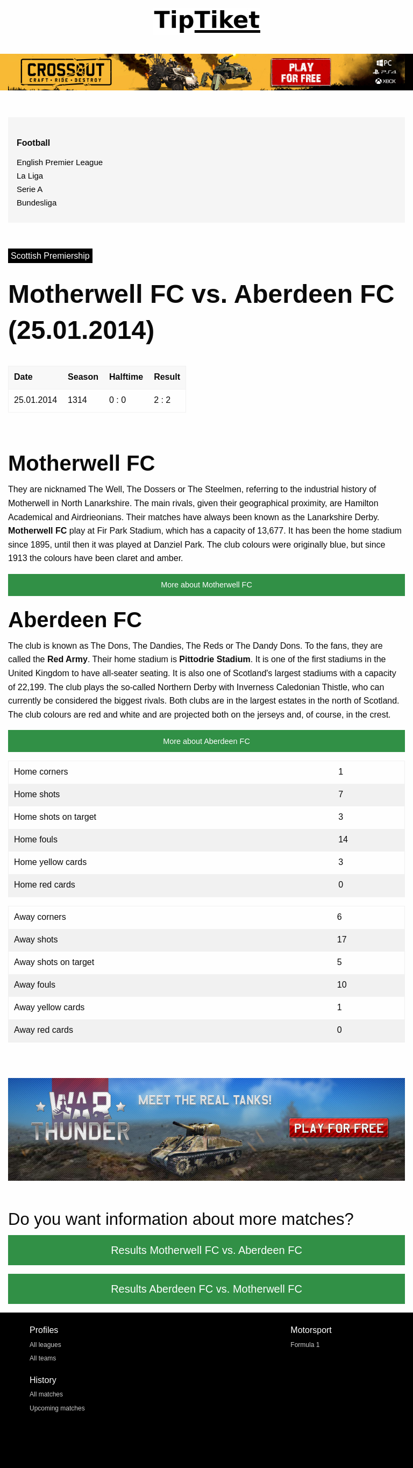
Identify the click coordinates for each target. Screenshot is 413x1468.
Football (33, 142)
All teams (43, 1358)
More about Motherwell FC (206, 584)
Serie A (29, 189)
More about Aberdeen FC (206, 741)
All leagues (45, 1345)
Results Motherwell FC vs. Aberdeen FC (206, 1250)
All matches (46, 1394)
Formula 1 (304, 1345)
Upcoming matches (57, 1408)
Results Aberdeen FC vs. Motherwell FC (206, 1289)
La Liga (30, 175)
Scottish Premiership (50, 255)
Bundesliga (36, 202)
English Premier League (60, 162)
